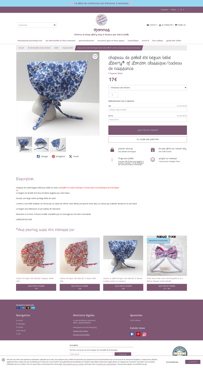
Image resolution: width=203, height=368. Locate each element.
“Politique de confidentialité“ (106, 364)
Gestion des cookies (80, 331)
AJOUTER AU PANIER (147, 130)
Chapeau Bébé (115, 73)
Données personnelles (81, 335)
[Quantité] (113, 94)
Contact (19, 327)
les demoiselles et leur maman (39, 48)
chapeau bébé (68, 48)
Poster (74, 156)
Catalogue (20, 324)
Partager (42, 156)
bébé (56, 48)
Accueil (21, 48)
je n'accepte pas (172, 362)
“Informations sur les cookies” (73, 364)
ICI (17, 190)
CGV (18, 334)
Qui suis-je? (21, 330)
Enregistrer (58, 156)
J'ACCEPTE (193, 362)
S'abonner (123, 354)
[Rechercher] (54, 25)
